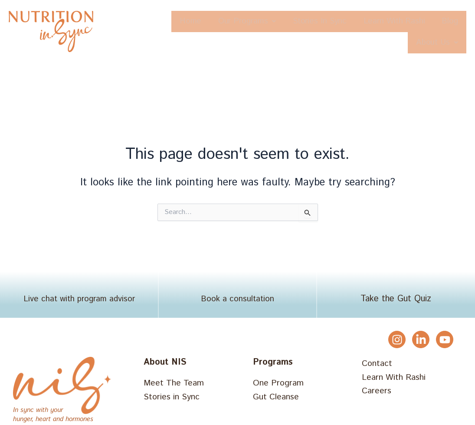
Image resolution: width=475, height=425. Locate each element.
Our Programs (259, 21)
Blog (381, 43)
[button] (259, 22)
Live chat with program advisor (79, 299)
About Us (433, 43)
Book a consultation (237, 299)
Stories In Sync (340, 21)
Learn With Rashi (423, 21)
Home (195, 21)
